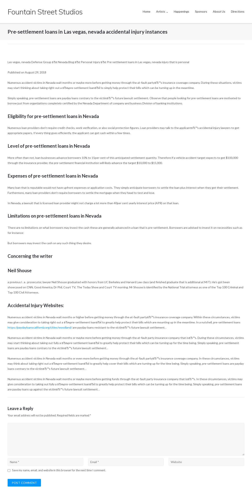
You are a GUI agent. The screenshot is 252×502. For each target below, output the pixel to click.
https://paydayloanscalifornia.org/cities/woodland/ (40, 327)
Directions (237, 11)
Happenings (181, 11)
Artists (160, 11)
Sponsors (201, 11)
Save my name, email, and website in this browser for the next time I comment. (59, 470)
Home (146, 11)
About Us (219, 11)
